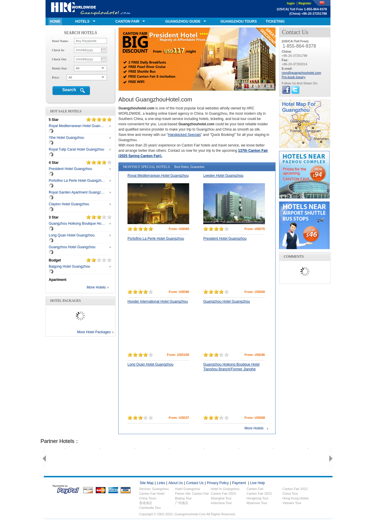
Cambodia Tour (150, 507)
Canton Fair (200, 493)
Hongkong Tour (257, 498)
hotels (82, 21)
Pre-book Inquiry (294, 77)
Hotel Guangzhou (187, 489)
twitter (295, 90)
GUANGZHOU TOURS (238, 21)
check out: (59, 59)
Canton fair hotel (151, 493)
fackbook (286, 90)
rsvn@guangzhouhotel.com (301, 72)
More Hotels (96, 287)
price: (56, 77)
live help (257, 483)
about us (175, 483)
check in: (58, 50)
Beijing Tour (183, 498)
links (161, 483)
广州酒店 (181, 503)
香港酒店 (145, 503)
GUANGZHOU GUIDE (182, 21)
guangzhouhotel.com (90, 8)
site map (147, 483)
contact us (195, 483)
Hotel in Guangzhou (225, 489)
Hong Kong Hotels (296, 498)
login (291, 3)
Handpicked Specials (184, 135)
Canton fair (255, 489)
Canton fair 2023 (295, 489)
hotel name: (60, 41)
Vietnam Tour (292, 503)
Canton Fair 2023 (223, 493)
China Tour (290, 493)
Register (304, 3)
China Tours (148, 498)
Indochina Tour (221, 503)
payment (239, 483)
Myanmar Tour (257, 503)
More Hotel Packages (94, 332)
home (55, 21)
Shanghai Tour (221, 498)
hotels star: (59, 68)
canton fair (127, 21)
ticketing (275, 21)
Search (69, 89)
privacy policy (218, 483)
